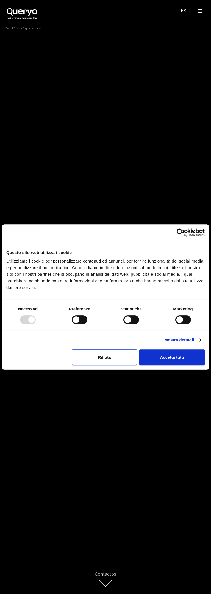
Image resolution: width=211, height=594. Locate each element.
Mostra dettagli (179, 340)
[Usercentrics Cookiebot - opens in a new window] (181, 232)
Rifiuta (104, 357)
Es (183, 10)
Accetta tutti (172, 357)
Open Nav (202, 10)
